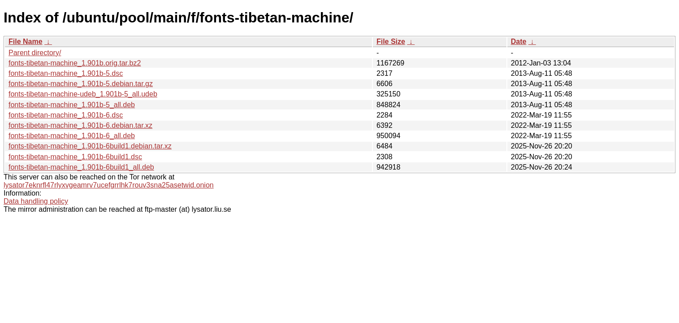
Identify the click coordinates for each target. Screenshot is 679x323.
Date (519, 41)
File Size (390, 41)
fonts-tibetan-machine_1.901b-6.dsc (66, 115)
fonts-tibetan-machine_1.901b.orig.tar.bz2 (75, 63)
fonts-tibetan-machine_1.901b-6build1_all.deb (81, 167)
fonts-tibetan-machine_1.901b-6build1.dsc (75, 157)
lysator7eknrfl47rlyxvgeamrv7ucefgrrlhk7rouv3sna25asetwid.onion (109, 185)
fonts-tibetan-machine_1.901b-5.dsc (66, 73)
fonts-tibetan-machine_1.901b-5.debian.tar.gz (81, 83)
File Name (26, 41)
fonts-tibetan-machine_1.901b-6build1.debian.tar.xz (90, 146)
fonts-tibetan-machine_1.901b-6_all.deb (72, 136)
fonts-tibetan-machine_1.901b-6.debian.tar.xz (80, 125)
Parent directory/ (35, 53)
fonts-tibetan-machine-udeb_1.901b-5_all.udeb (83, 94)
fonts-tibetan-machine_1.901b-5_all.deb (72, 105)
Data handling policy (36, 201)
